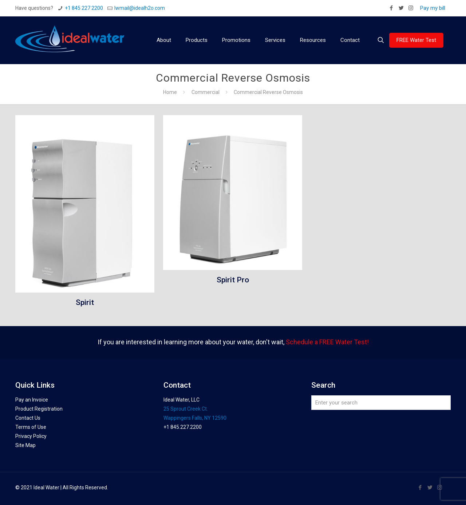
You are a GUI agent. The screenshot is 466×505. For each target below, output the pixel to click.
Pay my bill (432, 8)
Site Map (25, 445)
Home (170, 92)
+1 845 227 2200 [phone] (84, 8)
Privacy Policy (31, 436)
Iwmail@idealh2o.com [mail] (139, 8)
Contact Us (27, 418)
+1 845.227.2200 (182, 427)
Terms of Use (30, 427)
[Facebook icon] (391, 8)
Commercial (205, 92)
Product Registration (39, 409)
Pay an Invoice (31, 400)
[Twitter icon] (401, 8)
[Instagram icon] (411, 8)
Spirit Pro (233, 279)
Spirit (85, 302)
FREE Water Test (416, 40)
